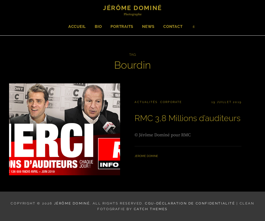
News (148, 26)
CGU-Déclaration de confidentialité (190, 203)
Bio (98, 26)
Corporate (171, 102)
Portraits (122, 26)
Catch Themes (151, 209)
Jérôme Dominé (132, 8)
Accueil (77, 26)
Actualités (146, 102)
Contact (172, 26)
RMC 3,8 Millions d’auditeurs (187, 118)
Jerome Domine (146, 156)
